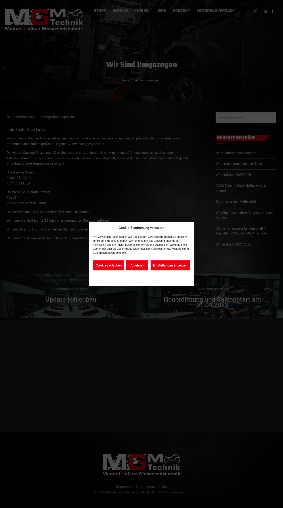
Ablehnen (137, 265)
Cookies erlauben (109, 265)
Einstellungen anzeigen (170, 265)
